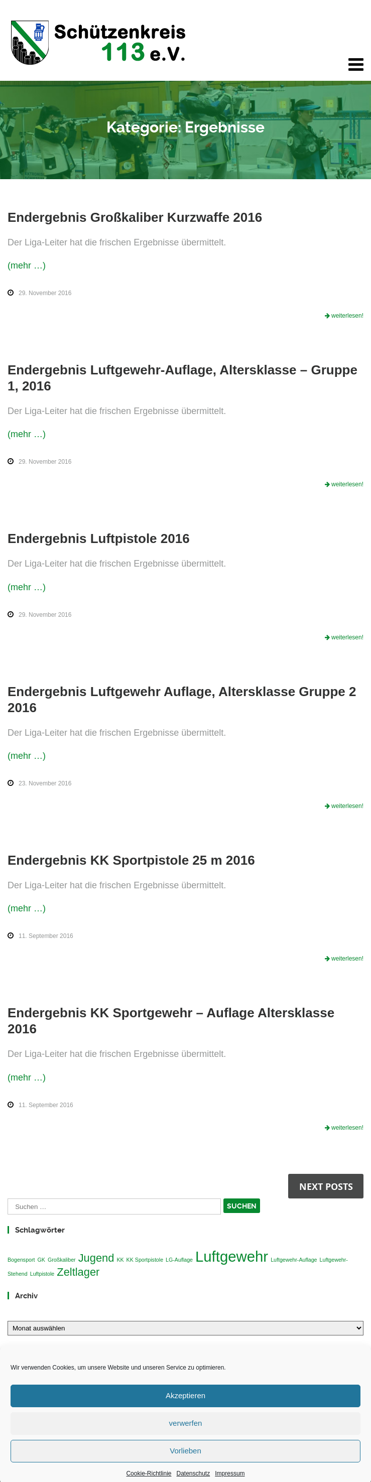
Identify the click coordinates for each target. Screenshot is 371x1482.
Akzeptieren (185, 1409)
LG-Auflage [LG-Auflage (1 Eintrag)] (179, 1260)
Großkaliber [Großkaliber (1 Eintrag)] (62, 1260)
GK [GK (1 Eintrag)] (41, 1260)
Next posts (326, 1186)
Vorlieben (185, 1464)
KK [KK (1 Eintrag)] (119, 1260)
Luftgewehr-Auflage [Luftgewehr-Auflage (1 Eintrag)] (294, 1260)
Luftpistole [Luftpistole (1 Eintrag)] (42, 1274)
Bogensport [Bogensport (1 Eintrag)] (21, 1260)
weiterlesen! (346, 315)
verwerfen (185, 1437)
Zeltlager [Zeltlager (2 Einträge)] (78, 1272)
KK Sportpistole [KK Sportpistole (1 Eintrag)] (145, 1260)
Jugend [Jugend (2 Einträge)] (96, 1258)
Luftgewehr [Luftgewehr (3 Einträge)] (231, 1256)
